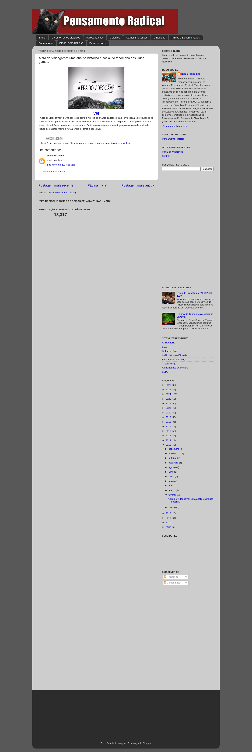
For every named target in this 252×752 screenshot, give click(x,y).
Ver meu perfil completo (174, 126)
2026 (169, 385)
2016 (169, 431)
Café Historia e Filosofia (174, 355)
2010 (169, 522)
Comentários (172, 582)
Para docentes (97, 43)
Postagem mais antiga (137, 185)
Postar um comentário (54, 171)
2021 (169, 408)
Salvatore (52, 155)
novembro (174, 453)
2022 (169, 403)
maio (171, 481)
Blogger (147, 743)
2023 (169, 399)
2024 (169, 394)
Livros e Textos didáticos (65, 37)
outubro (173, 458)
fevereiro (173, 495)
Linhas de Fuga (170, 351)
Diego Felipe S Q (190, 74)
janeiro (172, 507)
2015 (169, 435)
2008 (169, 527)
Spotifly (166, 156)
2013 (169, 445)
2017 (169, 426)
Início (42, 37)
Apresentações (95, 37)
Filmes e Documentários (186, 37)
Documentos (45, 43)
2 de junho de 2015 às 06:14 (61, 164)
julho (171, 471)
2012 (169, 513)
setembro (174, 462)
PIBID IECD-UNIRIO (71, 43)
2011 (169, 518)
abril (171, 485)
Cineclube (159, 37)
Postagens (171, 576)
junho (172, 476)
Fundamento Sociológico (175, 359)
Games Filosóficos (137, 37)
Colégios (115, 37)
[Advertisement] (188, 228)
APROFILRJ (168, 342)
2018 (169, 421)
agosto (172, 467)
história (91, 143)
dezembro (174, 449)
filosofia (74, 143)
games (82, 143)
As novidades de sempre (175, 367)
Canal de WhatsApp (172, 151)
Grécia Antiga (169, 363)
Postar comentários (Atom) (62, 192)
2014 (169, 440)
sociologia (126, 143)
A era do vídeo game (58, 143)
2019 (169, 417)
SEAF (165, 347)
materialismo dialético (108, 143)
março (172, 490)
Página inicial (97, 185)
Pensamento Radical (173, 139)
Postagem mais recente (55, 185)
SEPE (165, 372)
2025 (169, 389)
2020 (169, 412)
